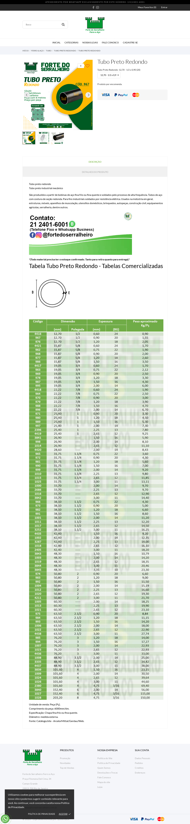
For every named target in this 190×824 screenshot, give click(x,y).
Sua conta (142, 750)
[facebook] (93, 7)
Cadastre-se (130, 42)
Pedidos (139, 763)
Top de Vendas (67, 767)
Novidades (65, 763)
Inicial (57, 41)
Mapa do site (103, 782)
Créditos (139, 767)
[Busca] (45, 25)
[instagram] (97, 7)
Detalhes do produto (95, 172)
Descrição (95, 161)
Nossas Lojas (90, 42)
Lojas (99, 787)
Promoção (65, 758)
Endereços (140, 772)
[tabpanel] (57, 95)
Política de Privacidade (41, 814)
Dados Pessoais (142, 758)
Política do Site (104, 758)
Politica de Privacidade (108, 763)
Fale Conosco (111, 41)
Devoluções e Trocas (107, 772)
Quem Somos (103, 767)
